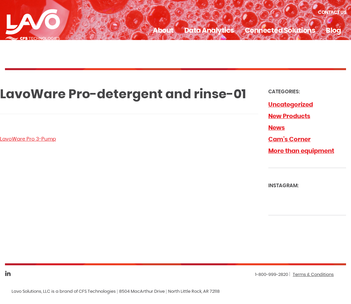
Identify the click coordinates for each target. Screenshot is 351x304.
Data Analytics (209, 30)
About (163, 30)
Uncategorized (290, 105)
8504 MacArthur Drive (142, 291)
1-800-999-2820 (271, 275)
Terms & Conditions (313, 275)
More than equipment (301, 151)
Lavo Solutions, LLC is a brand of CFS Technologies (64, 291)
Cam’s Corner (289, 140)
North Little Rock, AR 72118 (194, 291)
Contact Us (332, 12)
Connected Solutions (280, 30)
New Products (289, 116)
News (276, 128)
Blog (333, 30)
